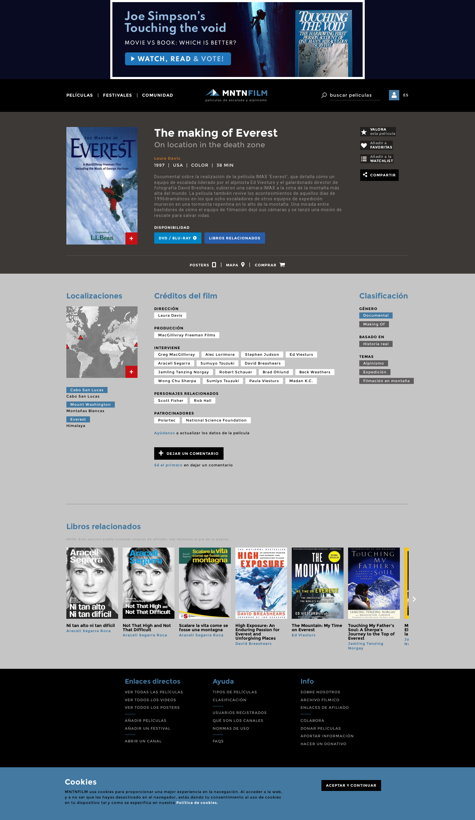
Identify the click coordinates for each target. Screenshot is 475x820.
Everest (78, 422)
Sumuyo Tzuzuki (217, 366)
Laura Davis (168, 158)
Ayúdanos (164, 435)
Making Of (374, 327)
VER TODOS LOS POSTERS (152, 710)
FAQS (218, 744)
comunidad (157, 95)
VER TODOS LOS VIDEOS (150, 702)
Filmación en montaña (386, 383)
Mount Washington (90, 407)
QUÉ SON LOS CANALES (238, 723)
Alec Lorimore (220, 357)
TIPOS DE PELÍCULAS (235, 694)
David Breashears (263, 366)
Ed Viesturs (301, 357)
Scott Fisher (171, 403)
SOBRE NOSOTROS (320, 694)
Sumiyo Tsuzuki (223, 383)
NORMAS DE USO (231, 731)
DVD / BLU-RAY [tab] (178, 238)
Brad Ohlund (276, 374)
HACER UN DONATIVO (324, 746)
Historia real (376, 346)
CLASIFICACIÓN (230, 702)
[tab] (131, 238)
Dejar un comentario (189, 455)
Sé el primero (168, 467)
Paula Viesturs (264, 383)
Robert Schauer (235, 374)
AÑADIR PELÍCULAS (146, 723)
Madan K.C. (301, 383)
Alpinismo (373, 366)
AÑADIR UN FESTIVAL (148, 731)
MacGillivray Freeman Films (186, 337)
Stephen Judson (262, 357)
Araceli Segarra (174, 366)
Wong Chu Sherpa (177, 383)
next (414, 601)
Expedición (375, 374)
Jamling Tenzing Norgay (183, 374)
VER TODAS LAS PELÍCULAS (154, 694)
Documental (376, 318)
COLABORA (312, 723)
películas (79, 95)
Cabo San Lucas (87, 392)
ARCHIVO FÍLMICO (320, 702)
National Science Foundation (216, 422)
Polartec (167, 422)
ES (406, 95)
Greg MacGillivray (176, 357)
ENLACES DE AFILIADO (325, 710)
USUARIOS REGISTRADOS (240, 715)
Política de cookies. (197, 802)
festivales (117, 95)
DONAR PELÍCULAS (321, 731)
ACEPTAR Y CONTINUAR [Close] (351, 785)
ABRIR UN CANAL (143, 744)
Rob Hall (202, 403)
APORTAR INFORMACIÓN (327, 738)
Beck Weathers (315, 374)
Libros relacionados (235, 238)
